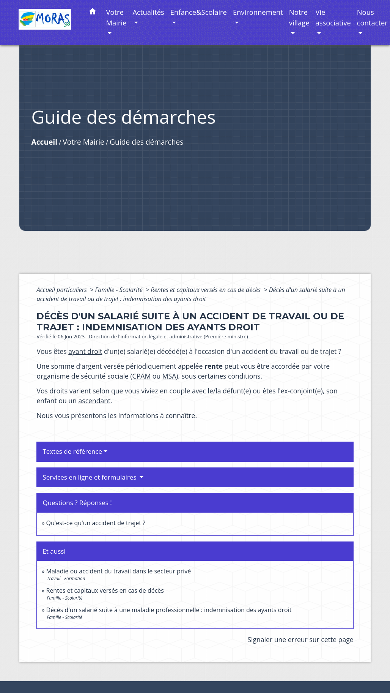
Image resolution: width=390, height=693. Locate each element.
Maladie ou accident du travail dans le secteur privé (118, 571)
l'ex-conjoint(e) (300, 390)
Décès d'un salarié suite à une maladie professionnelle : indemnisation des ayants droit (169, 610)
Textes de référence (72, 451)
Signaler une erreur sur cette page (300, 639)
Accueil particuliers (62, 290)
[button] (92, 13)
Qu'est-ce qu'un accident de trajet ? (95, 523)
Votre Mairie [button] (116, 17)
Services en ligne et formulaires (90, 477)
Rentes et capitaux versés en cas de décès (206, 290)
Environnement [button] (258, 12)
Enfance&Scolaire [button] (198, 12)
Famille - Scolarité (119, 290)
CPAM (141, 375)
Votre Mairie (83, 142)
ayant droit (85, 351)
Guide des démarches (146, 142)
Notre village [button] (299, 17)
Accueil (44, 142)
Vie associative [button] (333, 17)
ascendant (95, 400)
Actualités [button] (148, 12)
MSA (169, 375)
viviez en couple (165, 390)
